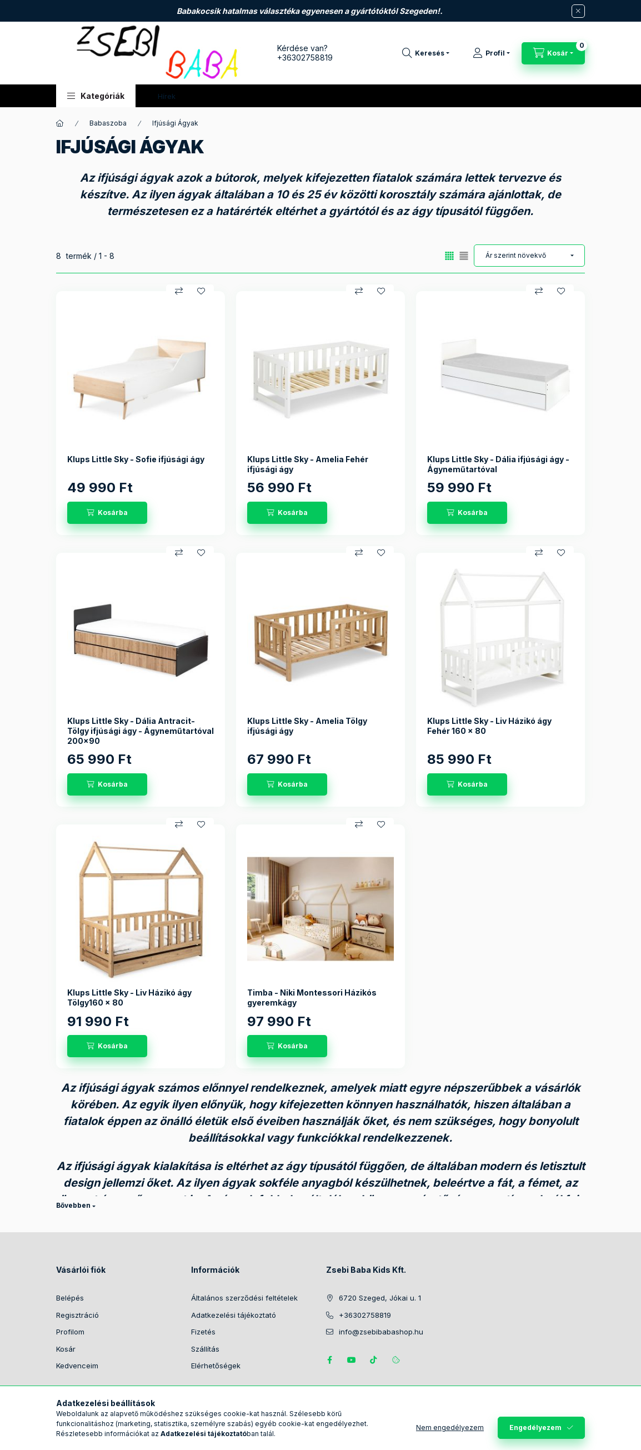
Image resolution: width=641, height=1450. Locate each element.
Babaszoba (108, 123)
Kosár (66, 1348)
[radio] (463, 256)
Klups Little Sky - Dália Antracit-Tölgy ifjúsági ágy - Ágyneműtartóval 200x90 (140, 731)
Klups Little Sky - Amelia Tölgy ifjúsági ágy (307, 726)
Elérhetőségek (216, 1365)
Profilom (70, 1331)
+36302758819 (305, 57)
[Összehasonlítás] (179, 291)
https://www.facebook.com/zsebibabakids (329, 1360)
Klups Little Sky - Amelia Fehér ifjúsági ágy (307, 464)
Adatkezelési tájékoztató (233, 1315)
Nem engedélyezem (450, 1427)
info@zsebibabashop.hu (381, 1331)
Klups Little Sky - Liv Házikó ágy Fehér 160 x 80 (489, 726)
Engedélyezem (535, 1427)
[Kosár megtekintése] (553, 53)
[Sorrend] (529, 255)
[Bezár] (578, 11)
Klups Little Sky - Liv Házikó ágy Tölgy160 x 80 (129, 997)
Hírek (167, 96)
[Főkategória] (60, 123)
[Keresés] (425, 53)
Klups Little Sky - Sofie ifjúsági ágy (135, 459)
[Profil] (491, 53)
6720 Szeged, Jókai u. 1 (380, 1297)
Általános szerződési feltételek (244, 1297)
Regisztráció (77, 1315)
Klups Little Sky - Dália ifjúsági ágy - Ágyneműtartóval (498, 464)
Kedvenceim (77, 1365)
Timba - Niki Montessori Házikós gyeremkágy (312, 997)
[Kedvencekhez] (201, 291)
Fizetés (203, 1331)
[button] (96, 95)
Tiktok (374, 1360)
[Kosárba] (107, 513)
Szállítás (205, 1348)
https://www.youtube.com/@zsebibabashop (351, 1360)
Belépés (70, 1297)
